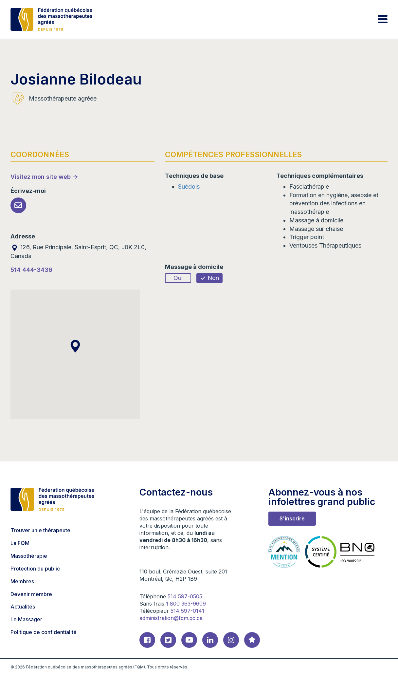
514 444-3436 (31, 269)
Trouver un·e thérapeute (40, 530)
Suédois (189, 186)
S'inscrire (292, 518)
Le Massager (26, 619)
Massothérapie (28, 556)
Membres (22, 581)
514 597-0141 (187, 611)
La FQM (19, 543)
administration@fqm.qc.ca (171, 618)
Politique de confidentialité (43, 632)
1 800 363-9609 (186, 603)
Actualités (22, 606)
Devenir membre (31, 594)
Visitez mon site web (40, 176)
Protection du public (35, 568)
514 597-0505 (185, 596)
